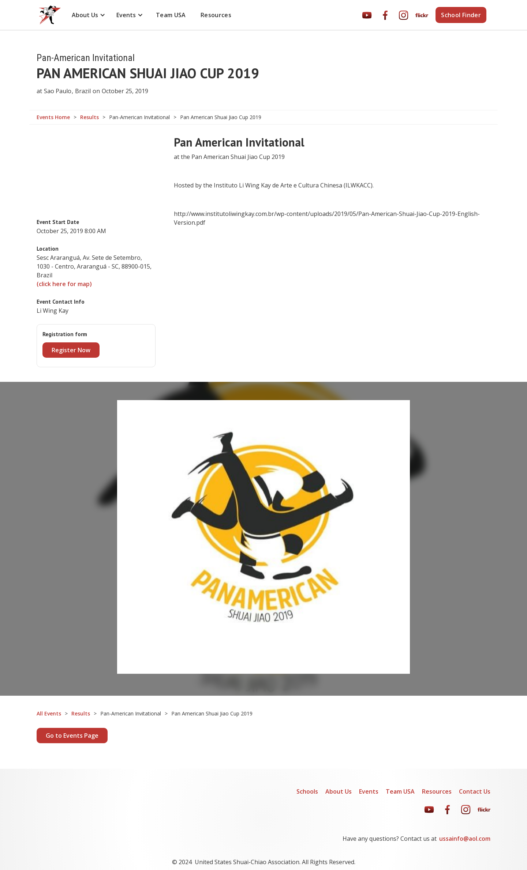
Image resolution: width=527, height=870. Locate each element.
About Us (338, 791)
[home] (50, 14)
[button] (88, 15)
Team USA (171, 15)
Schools (307, 791)
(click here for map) (64, 284)
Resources (216, 15)
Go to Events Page (72, 736)
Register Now (71, 350)
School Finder (461, 15)
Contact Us (474, 791)
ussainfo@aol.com (464, 839)
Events (368, 791)
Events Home (53, 117)
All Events (49, 713)
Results (89, 117)
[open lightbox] (263, 537)
